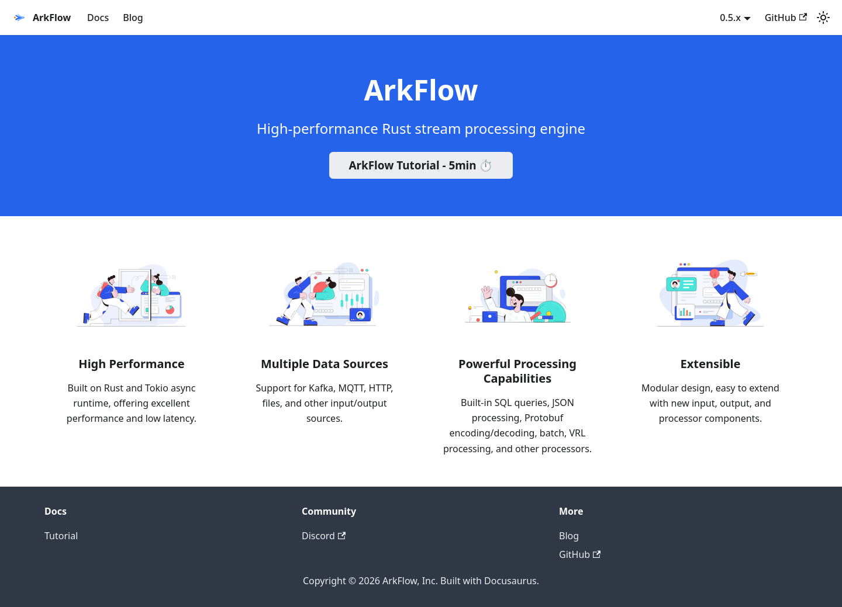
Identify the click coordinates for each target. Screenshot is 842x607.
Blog (133, 17)
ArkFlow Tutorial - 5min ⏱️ (421, 165)
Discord (324, 535)
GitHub (786, 17)
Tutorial (61, 535)
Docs (98, 17)
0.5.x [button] (730, 17)
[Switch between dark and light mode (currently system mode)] (823, 17)
